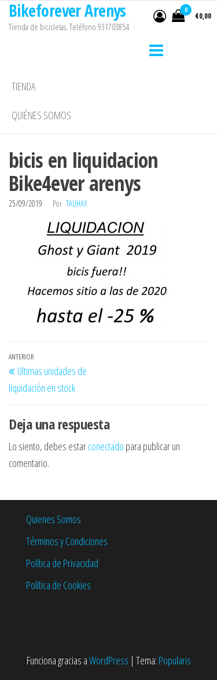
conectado (106, 446)
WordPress (108, 660)
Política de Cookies (58, 585)
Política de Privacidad (62, 563)
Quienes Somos (53, 519)
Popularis (175, 660)
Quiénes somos (41, 115)
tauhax (76, 203)
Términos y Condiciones (67, 541)
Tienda (23, 86)
